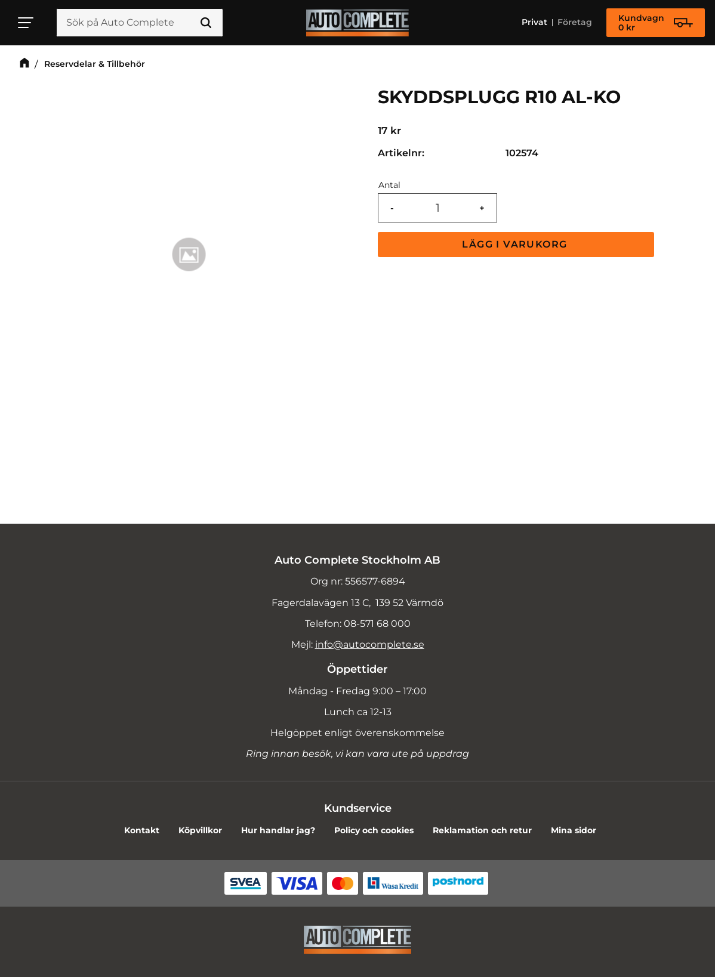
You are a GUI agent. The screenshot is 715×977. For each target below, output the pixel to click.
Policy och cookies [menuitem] (374, 830)
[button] (26, 22)
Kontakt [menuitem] (141, 830)
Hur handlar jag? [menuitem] (278, 830)
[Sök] (206, 23)
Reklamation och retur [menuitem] (482, 830)
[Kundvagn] (655, 23)
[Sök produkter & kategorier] (140, 23)
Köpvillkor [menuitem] (200, 830)
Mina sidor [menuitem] (573, 830)
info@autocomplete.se (369, 644)
